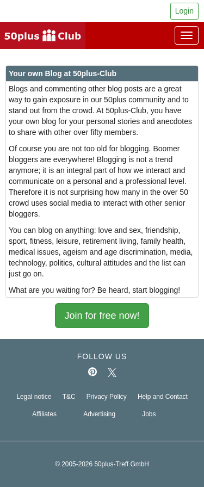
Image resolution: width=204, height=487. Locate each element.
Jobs (149, 414)
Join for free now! (101, 315)
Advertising (99, 414)
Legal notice (33, 396)
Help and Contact (163, 396)
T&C (69, 396)
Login (184, 11)
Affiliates (44, 414)
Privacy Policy (106, 396)
